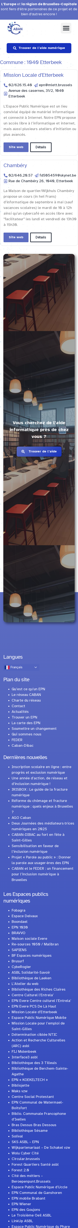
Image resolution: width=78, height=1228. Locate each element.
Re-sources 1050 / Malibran (35, 944)
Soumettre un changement (34, 729)
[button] (66, 28)
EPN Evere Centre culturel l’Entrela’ (41, 1001)
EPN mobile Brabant (28, 1199)
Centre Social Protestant (33, 1097)
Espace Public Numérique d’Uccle (39, 1187)
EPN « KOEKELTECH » (30, 1080)
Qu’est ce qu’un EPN (28, 689)
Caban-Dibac (22, 746)
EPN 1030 (20, 928)
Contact (18, 706)
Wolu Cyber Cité (25, 1153)
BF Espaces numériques (32, 956)
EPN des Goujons (26, 1210)
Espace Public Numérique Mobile (39, 1018)
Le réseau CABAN (26, 695)
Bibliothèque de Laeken (31, 978)
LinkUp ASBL (22, 1221)
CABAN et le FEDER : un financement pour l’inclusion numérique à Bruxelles (42, 874)
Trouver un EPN (24, 718)
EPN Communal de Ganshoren (37, 1193)
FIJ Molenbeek (24, 1052)
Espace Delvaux (25, 916)
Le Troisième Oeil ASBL (31, 1216)
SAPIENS (19, 950)
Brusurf (18, 961)
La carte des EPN (26, 723)
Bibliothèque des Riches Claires (39, 990)
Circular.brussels (26, 1159)
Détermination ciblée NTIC (34, 1035)
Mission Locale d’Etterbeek (33, 75)
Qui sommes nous (26, 734)
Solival (17, 1136)
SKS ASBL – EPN (25, 1142)
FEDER (17, 740)
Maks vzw (19, 1091)
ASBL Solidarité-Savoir (31, 973)
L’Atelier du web (25, 984)
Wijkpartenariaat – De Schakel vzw (41, 1148)
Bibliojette (20, 1086)
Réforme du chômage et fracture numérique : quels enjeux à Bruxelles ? (42, 806)
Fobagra (18, 911)
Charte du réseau (26, 701)
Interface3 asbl (25, 1057)
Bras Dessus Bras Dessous (34, 1125)
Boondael (19, 922)
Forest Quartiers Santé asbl (35, 1165)
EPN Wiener (21, 1204)
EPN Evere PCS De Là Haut (34, 1007)
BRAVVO (18, 933)
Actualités (20, 712)
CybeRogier (21, 967)
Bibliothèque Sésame (30, 1131)
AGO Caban (21, 818)
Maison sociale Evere (29, 939)
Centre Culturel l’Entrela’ (33, 995)
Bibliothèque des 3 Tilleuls (34, 1063)
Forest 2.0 (20, 1170)
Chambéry (15, 166)
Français (13, 667)
